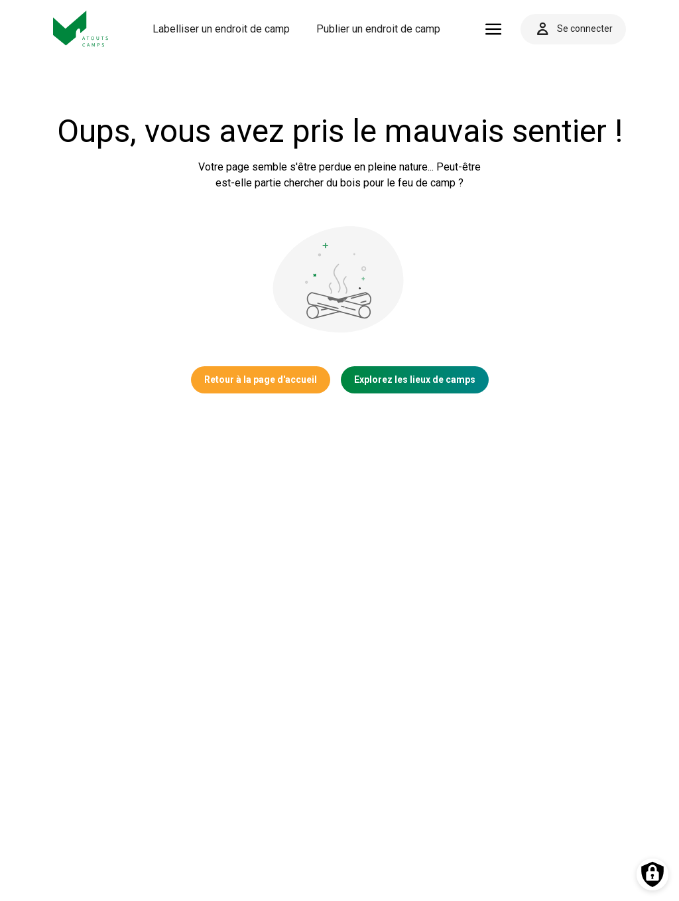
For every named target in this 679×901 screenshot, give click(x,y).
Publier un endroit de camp (378, 29)
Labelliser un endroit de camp (221, 29)
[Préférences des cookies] (652, 874)
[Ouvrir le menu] (493, 29)
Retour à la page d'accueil (260, 379)
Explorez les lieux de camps (414, 379)
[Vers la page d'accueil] (81, 29)
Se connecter (573, 29)
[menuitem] (221, 29)
